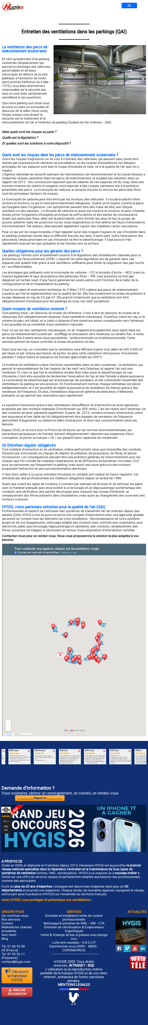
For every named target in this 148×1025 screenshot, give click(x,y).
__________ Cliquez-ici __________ (40, 798)
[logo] (13, 6)
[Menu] (129, 5)
